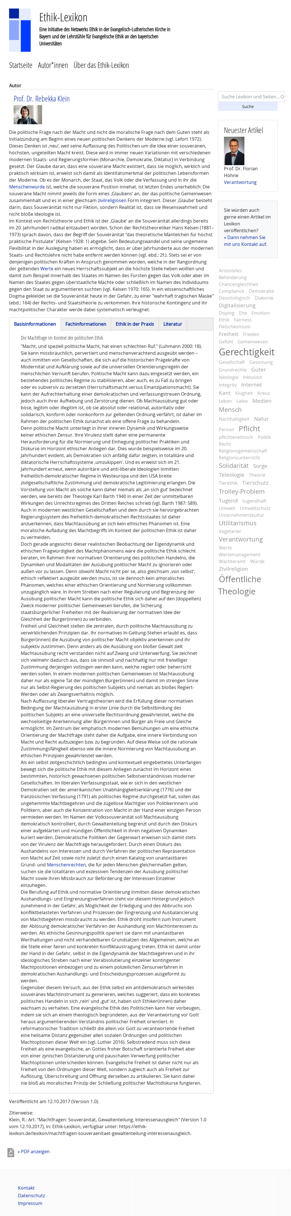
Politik (264, 437)
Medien (262, 400)
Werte (46, 268)
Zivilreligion (233, 568)
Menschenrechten (66, 865)
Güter (258, 369)
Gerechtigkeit (247, 352)
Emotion (260, 313)
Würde (257, 561)
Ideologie (228, 377)
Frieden (251, 334)
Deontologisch (234, 298)
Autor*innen (53, 65)
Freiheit (228, 334)
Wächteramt (232, 561)
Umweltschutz (255, 508)
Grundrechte (233, 370)
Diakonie (264, 298)
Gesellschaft (232, 362)
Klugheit (244, 393)
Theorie (257, 475)
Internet (251, 384)
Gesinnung (261, 362)
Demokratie (261, 291)
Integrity (228, 385)
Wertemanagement (240, 554)
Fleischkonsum (235, 326)
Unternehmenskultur (241, 515)
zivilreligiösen (112, 200)
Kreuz (263, 393)
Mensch (230, 409)
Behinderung (233, 277)
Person (226, 429)
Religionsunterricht (239, 458)
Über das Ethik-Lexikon (101, 65)
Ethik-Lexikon (63, 16)
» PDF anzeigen (34, 1151)
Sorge (260, 466)
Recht (225, 444)
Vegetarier (230, 531)
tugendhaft (254, 501)
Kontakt (26, 1188)
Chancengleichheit (238, 284)
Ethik (224, 320)
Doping (226, 313)
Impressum (30, 1203)
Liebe (242, 401)
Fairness (243, 320)
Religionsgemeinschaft (243, 451)
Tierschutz (255, 482)
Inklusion (252, 377)
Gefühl (226, 342)
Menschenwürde (27, 187)
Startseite (20, 65)
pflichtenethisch (236, 437)
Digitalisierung (237, 305)
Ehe (243, 313)
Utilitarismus (238, 523)
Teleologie (231, 474)
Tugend (228, 500)
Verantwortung (240, 182)
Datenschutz (31, 1195)
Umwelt (227, 508)
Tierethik (228, 483)
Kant (225, 393)
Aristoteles (230, 270)
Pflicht (249, 428)
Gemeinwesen (253, 342)
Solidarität (234, 465)
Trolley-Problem (242, 491)
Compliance (231, 291)
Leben (225, 401)
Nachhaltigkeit (234, 419)
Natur (261, 418)
